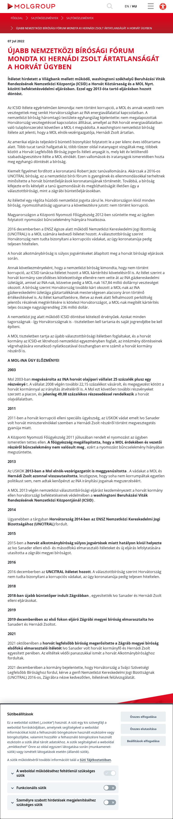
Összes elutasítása (143, 729)
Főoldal (17, 19)
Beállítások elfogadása (143, 741)
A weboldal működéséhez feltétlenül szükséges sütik (55, 773)
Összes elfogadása (143, 717)
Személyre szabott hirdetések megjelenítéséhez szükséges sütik (56, 802)
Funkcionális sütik (31, 788)
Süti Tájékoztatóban (95, 760)
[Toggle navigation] (150, 6)
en (125, 6)
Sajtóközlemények (44, 19)
